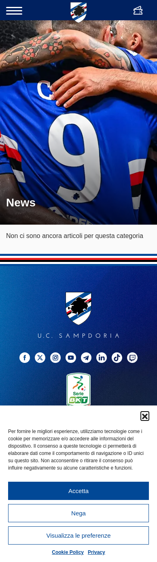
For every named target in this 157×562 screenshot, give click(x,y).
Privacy (96, 552)
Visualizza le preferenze (79, 535)
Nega (78, 513)
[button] (145, 416)
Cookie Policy (68, 552)
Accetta (78, 490)
